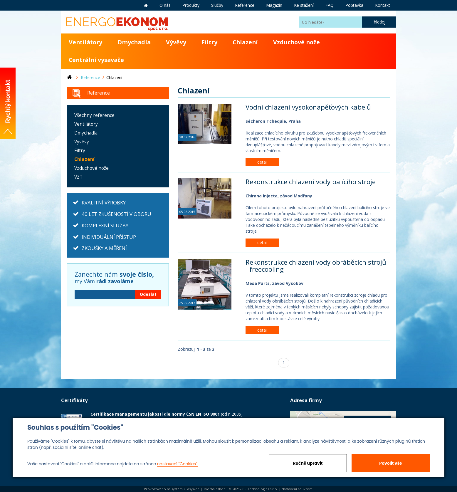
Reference (98, 92)
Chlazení (245, 42)
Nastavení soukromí (297, 489)
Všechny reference (94, 115)
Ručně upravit (307, 463)
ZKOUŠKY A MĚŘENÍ (104, 248)
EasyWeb (192, 489)
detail (262, 162)
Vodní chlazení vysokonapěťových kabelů (308, 107)
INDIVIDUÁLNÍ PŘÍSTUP (109, 237)
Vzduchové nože (296, 42)
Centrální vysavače (96, 60)
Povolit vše (390, 463)
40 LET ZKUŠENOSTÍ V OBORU (116, 214)
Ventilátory (85, 42)
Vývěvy (176, 42)
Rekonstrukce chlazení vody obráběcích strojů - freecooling (316, 266)
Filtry (209, 42)
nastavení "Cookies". (177, 464)
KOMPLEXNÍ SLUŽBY (105, 225)
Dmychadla (134, 42)
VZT (78, 177)
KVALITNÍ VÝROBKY (104, 202)
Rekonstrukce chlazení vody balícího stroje (311, 181)
